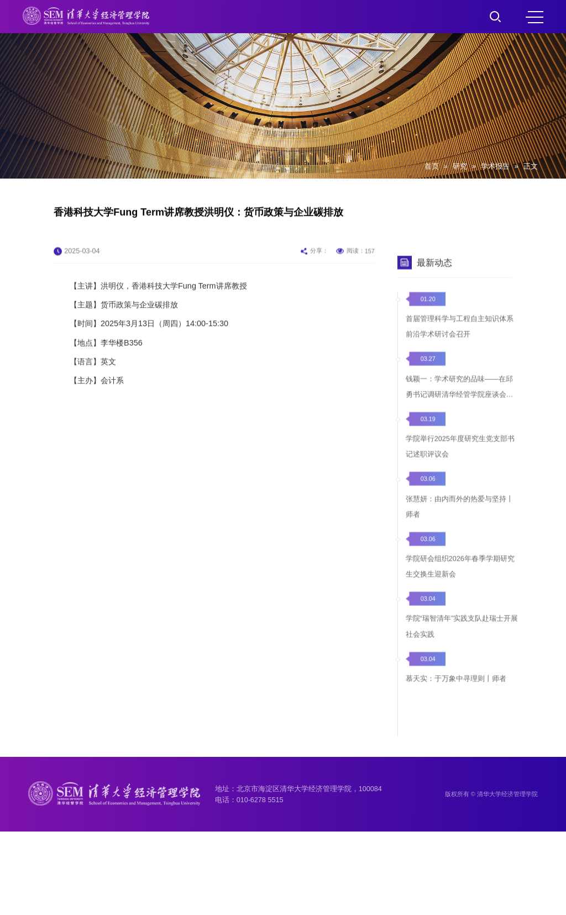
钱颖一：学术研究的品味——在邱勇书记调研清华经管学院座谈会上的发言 (459, 417)
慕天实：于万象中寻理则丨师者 (456, 705)
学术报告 (495, 166)
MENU (534, 17)
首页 (431, 166)
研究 (460, 166)
